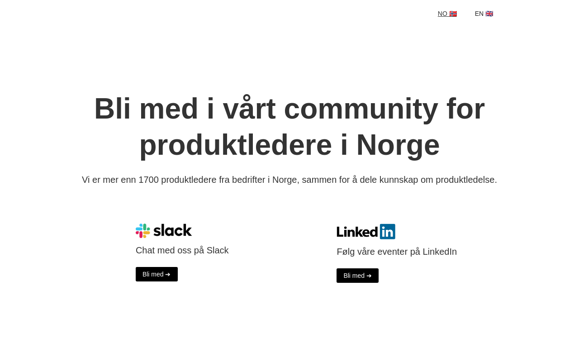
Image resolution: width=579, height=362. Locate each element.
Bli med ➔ (156, 274)
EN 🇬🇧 (484, 13)
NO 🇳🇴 (447, 13)
